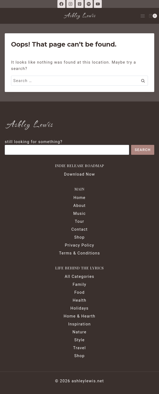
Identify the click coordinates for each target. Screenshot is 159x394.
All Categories (79, 276)
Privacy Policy (79, 245)
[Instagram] (70, 4)
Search (143, 150)
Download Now (79, 174)
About (79, 205)
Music (79, 213)
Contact (79, 229)
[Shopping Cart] (153, 16)
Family (79, 284)
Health (79, 300)
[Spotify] (89, 4)
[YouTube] (98, 4)
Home (79, 197)
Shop (79, 237)
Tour (79, 221)
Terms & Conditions (79, 253)
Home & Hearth (79, 316)
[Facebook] (61, 4)
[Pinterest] (80, 4)
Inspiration (79, 324)
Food (79, 292)
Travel (79, 347)
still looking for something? (33, 141)
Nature (79, 332)
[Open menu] (142, 15)
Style (79, 340)
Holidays (79, 308)
